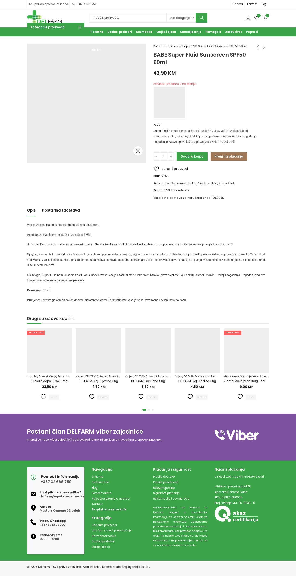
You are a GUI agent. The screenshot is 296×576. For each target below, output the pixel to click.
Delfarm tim (100, 482)
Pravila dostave (164, 477)
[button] (144, 410)
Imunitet (32, 376)
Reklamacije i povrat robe (171, 499)
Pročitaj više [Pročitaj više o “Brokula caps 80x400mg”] (54, 397)
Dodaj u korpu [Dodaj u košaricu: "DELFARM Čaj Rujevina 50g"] (103, 397)
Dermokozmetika (183, 183)
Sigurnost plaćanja (166, 493)
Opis (31, 210)
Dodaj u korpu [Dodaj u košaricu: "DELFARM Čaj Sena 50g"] (153, 397)
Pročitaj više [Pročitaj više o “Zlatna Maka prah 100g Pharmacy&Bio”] (251, 397)
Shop (184, 46)
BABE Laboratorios (176, 190)
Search (201, 18)
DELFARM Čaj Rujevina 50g (99, 381)
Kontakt (252, 4)
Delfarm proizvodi (104, 525)
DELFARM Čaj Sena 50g (148, 381)
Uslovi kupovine (164, 488)
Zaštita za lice (207, 183)
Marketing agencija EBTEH (131, 567)
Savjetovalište (102, 493)
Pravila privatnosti (165, 482)
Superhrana (266, 376)
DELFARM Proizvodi (96, 376)
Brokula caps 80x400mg (50, 381)
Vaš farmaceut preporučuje (112, 530)
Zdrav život (226, 183)
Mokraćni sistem (217, 376)
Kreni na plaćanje (229, 156)
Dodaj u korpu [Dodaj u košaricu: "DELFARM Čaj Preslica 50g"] (202, 397)
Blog (264, 4)
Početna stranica (165, 46)
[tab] (31, 210)
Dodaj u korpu (192, 156)
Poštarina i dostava (61, 210)
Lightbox (138, 151)
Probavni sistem (168, 376)
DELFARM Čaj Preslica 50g (197, 381)
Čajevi (80, 376)
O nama (237, 4)
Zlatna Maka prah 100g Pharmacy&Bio (252, 381)
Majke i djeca (101, 547)
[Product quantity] (163, 156)
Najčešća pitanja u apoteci (111, 499)
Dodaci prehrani (103, 541)
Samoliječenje (47, 376)
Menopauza (231, 376)
